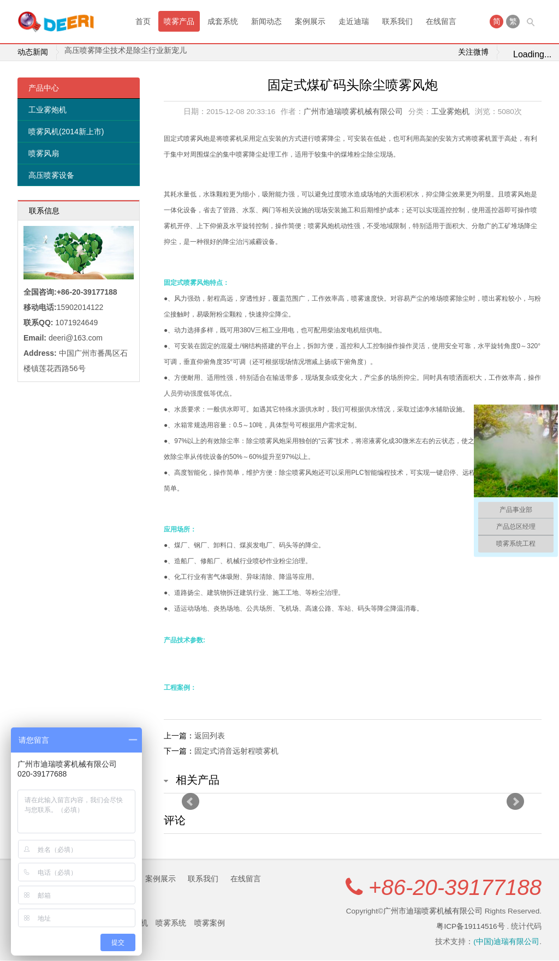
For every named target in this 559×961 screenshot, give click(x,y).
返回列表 (209, 736)
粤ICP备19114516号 (470, 927)
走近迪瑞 (353, 21)
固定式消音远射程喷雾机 (236, 751)
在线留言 (441, 21)
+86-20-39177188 (455, 888)
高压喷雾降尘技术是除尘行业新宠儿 (125, 53)
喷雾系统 (171, 923)
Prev (190, 802)
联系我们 (397, 21)
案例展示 (310, 21)
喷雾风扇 (43, 154)
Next (515, 802)
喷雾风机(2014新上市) (66, 132)
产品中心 (43, 88)
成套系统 (222, 21)
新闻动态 (266, 21)
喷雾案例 (209, 923)
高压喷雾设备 (51, 175)
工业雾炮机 (47, 110)
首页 (143, 21)
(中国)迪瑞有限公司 (506, 942)
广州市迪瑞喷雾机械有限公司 (353, 112)
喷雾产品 (179, 21)
